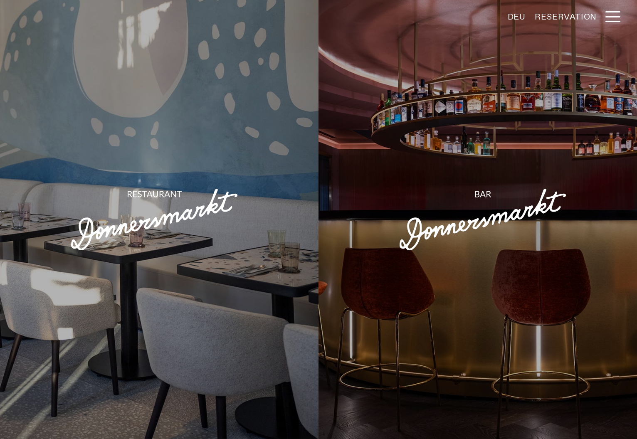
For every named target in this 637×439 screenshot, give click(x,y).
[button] (613, 16)
